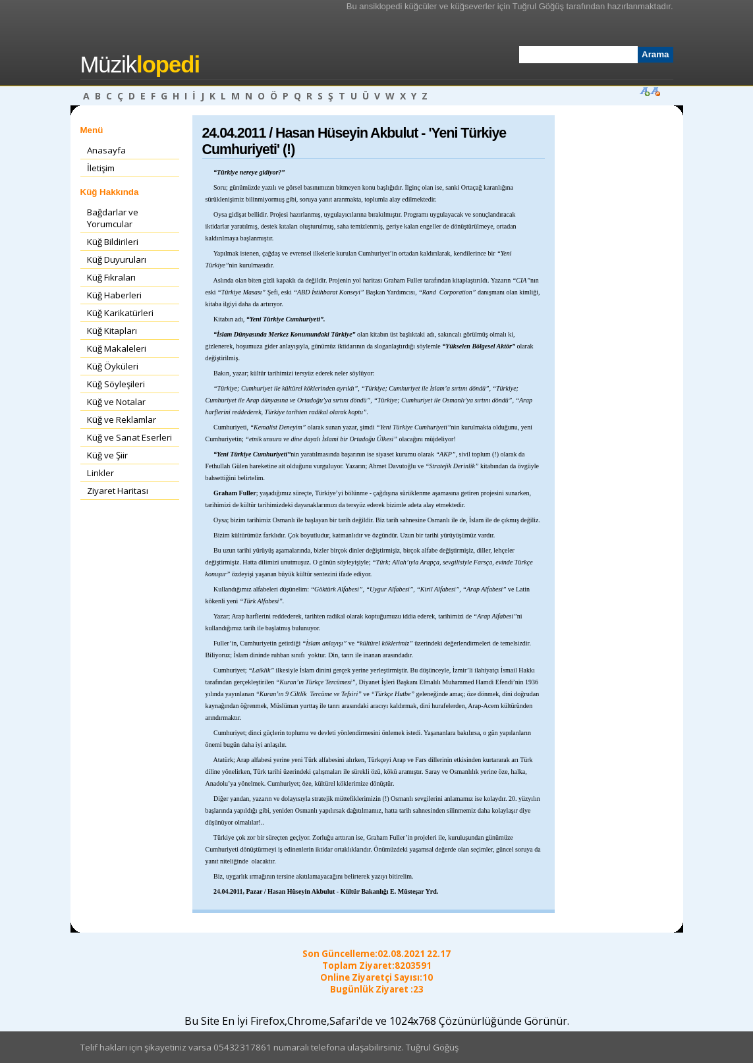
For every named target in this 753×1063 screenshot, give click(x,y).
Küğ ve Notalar (116, 402)
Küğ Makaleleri (116, 348)
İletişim (101, 168)
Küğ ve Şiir (107, 455)
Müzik (140, 64)
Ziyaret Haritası (117, 491)
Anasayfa (106, 150)
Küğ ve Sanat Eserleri (129, 437)
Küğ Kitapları (112, 331)
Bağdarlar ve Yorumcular (112, 218)
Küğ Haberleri (114, 295)
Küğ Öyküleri (112, 366)
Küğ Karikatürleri (120, 313)
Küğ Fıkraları (111, 277)
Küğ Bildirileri (112, 242)
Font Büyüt (644, 91)
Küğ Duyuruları (116, 259)
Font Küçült (655, 91)
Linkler (100, 473)
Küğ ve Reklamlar (121, 419)
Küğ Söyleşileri (116, 384)
